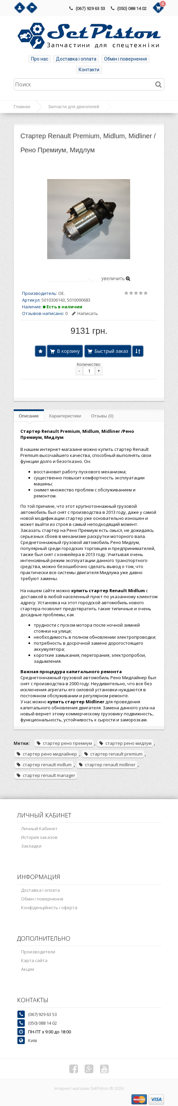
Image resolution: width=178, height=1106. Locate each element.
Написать (85, 313)
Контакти (89, 69)
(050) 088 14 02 (132, 8)
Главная (22, 106)
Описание (29, 415)
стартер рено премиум (64, 743)
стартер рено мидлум (125, 743)
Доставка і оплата (76, 59)
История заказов (39, 837)
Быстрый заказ (111, 351)
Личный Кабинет (39, 828)
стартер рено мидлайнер (46, 754)
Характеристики (65, 415)
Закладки (31, 846)
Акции (27, 969)
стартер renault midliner (107, 765)
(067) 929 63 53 (90, 8)
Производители (38, 952)
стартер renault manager (45, 775)
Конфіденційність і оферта (49, 907)
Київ (32, 1040)
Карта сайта (34, 960)
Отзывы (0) (102, 415)
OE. (61, 293)
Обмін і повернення (125, 59)
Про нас (39, 59)
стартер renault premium (113, 754)
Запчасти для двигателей (73, 106)
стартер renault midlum (44, 765)
